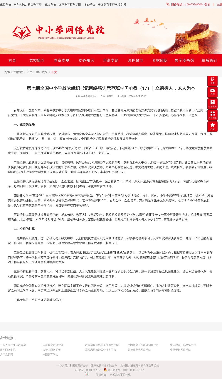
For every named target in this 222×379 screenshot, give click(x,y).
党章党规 (61, 60)
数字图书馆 (184, 60)
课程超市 (135, 60)
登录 (207, 4)
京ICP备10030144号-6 (87, 370)
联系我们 (209, 60)
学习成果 (42, 72)
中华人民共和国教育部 (13, 345)
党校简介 (37, 60)
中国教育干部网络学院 (183, 345)
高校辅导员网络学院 (139, 349)
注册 (219, 4)
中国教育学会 (50, 354)
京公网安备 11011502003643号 (124, 370)
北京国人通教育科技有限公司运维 (139, 365)
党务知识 (86, 60)
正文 (54, 72)
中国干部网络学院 (180, 349)
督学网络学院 (8, 349)
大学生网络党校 (52, 349)
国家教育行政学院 (53, 345)
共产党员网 (6, 354)
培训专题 (111, 60)
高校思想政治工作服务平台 (100, 349)
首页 (12, 60)
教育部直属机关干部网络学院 (102, 345)
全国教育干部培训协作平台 (143, 345)
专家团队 (160, 60)
